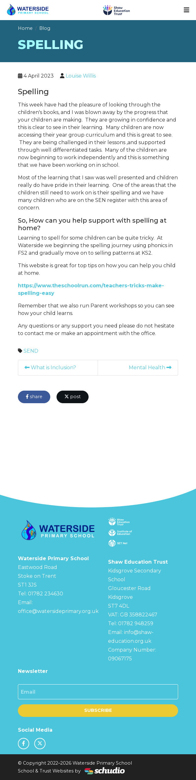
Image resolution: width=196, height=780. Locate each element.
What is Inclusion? (50, 368)
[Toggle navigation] (186, 10)
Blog (44, 28)
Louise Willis (81, 76)
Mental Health (150, 368)
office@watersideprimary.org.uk (58, 611)
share (34, 396)
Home (25, 28)
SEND (31, 351)
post (72, 396)
